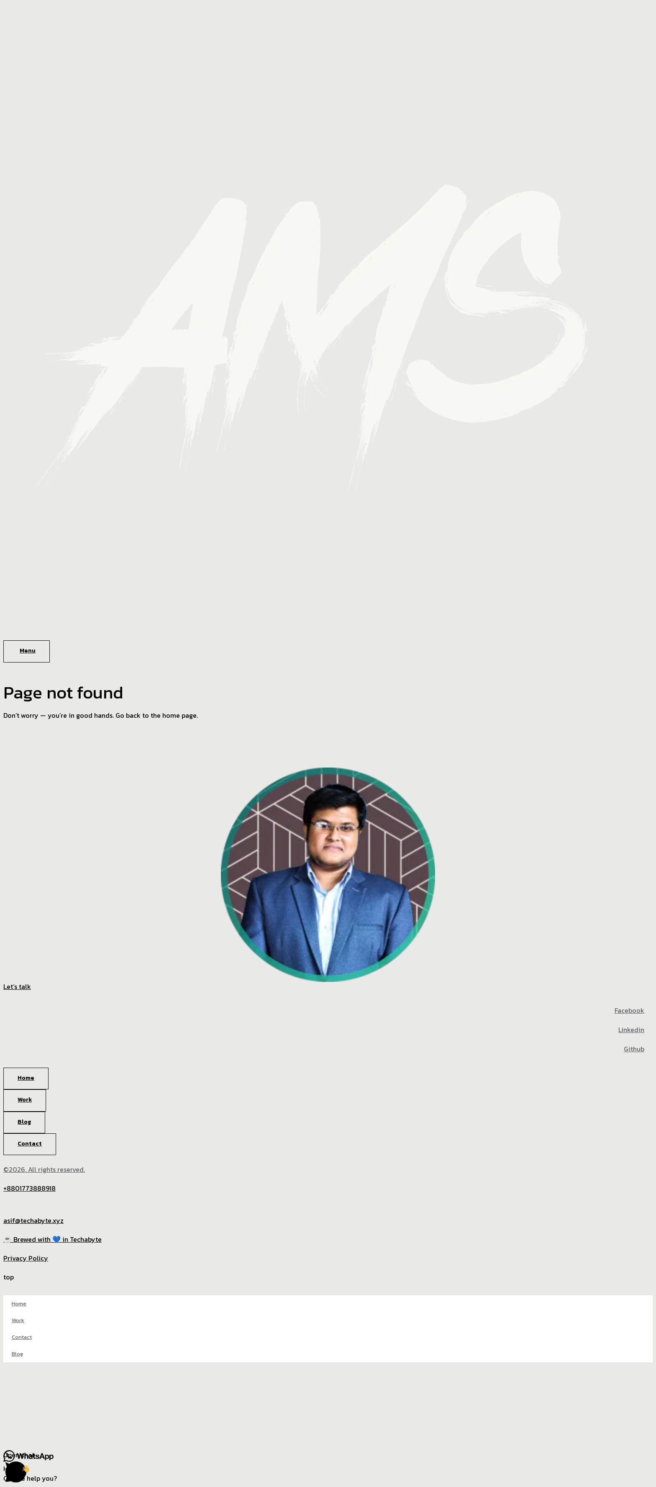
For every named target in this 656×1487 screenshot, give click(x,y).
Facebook (629, 1010)
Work (18, 1320)
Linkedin (631, 1030)
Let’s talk (17, 986)
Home (19, 1303)
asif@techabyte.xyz (33, 1220)
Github (634, 1049)
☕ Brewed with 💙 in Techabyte (52, 1239)
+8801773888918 (29, 1188)
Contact (22, 1337)
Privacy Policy (25, 1258)
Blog (17, 1354)
